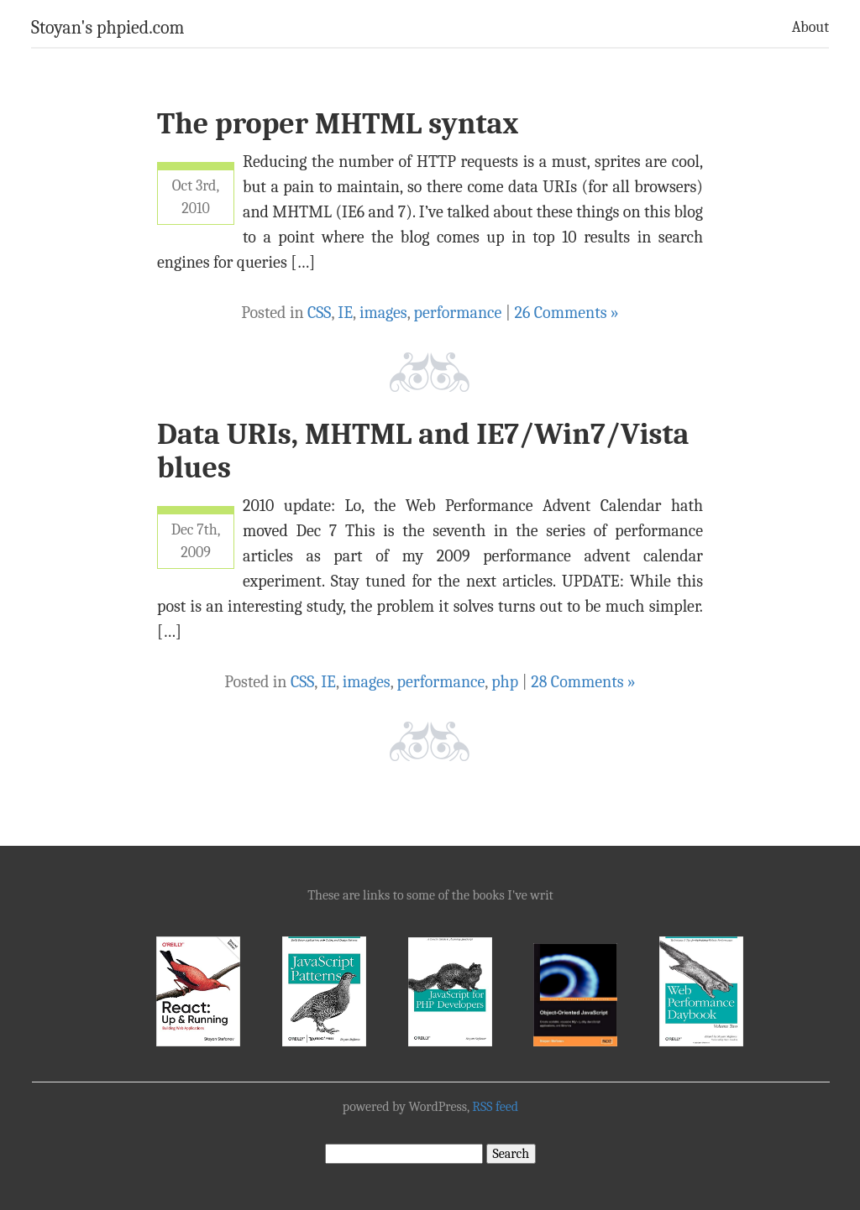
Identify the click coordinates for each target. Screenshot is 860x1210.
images (383, 312)
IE (345, 312)
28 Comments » (583, 681)
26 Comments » (566, 312)
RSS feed (495, 1106)
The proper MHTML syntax (337, 124)
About (810, 27)
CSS (319, 312)
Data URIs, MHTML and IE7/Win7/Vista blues (423, 451)
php (504, 681)
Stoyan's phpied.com (108, 28)
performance (458, 312)
